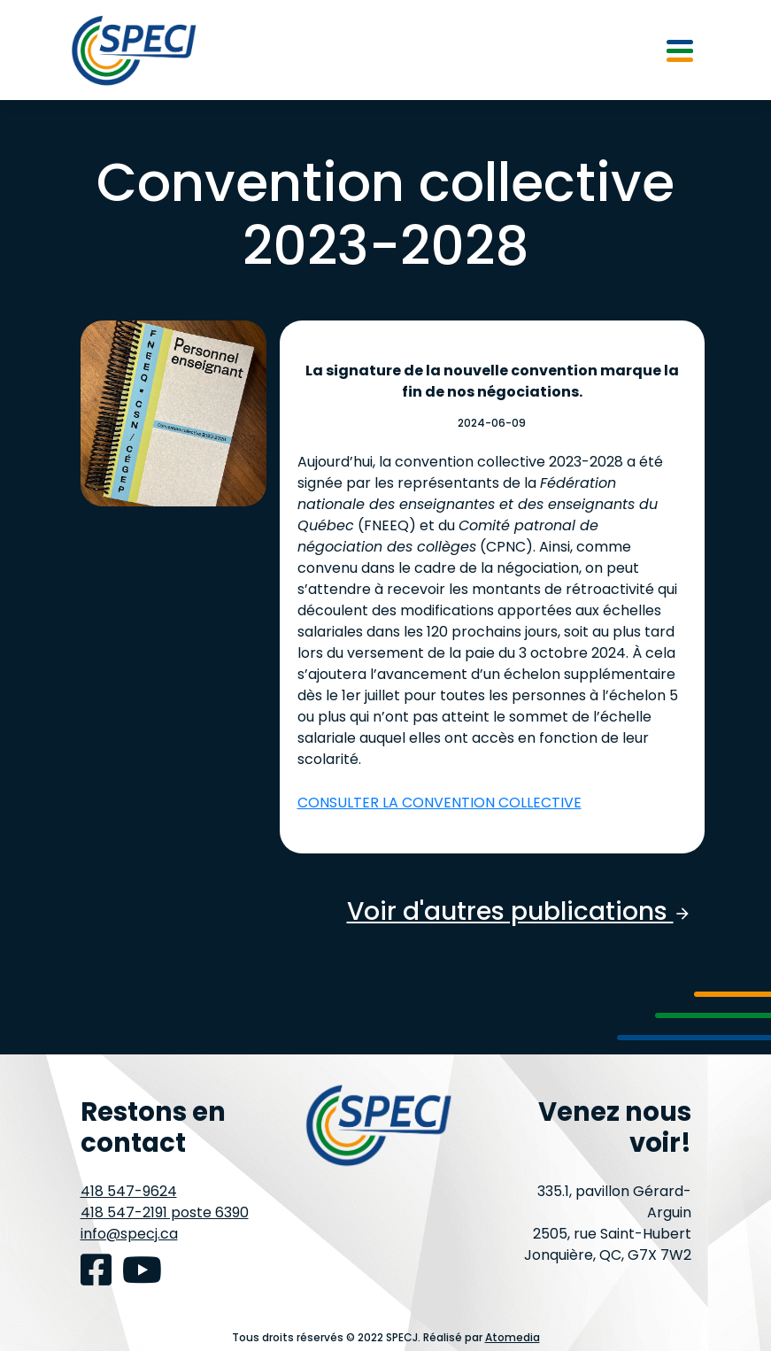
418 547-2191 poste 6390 (165, 1212)
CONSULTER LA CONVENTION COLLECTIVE (439, 802)
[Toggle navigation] (680, 49)
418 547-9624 (129, 1191)
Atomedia (512, 1337)
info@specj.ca (129, 1234)
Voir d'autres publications (519, 911)
